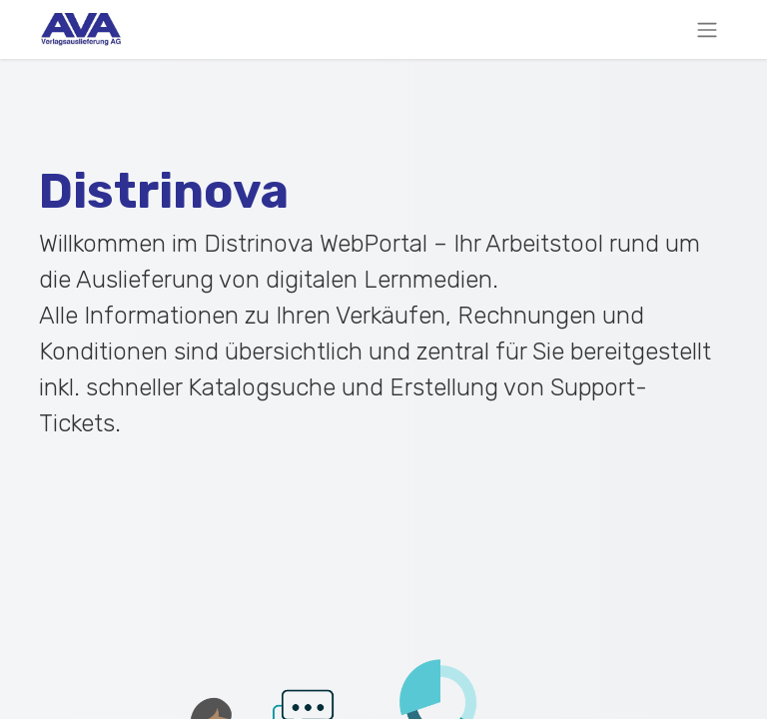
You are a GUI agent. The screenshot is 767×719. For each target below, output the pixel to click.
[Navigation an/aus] (707, 29)
